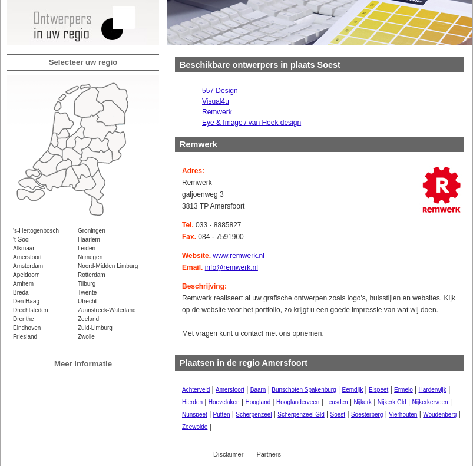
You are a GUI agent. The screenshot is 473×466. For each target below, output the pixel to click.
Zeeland (88, 319)
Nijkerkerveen (430, 402)
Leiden (86, 248)
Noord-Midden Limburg (108, 266)
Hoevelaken (224, 402)
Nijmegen (90, 257)
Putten (221, 414)
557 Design (220, 91)
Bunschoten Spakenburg (304, 389)
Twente (87, 292)
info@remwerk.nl (231, 267)
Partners (268, 454)
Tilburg (86, 283)
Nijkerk (362, 402)
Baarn (258, 389)
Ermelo (403, 389)
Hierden (192, 402)
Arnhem (23, 283)
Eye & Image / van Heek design (251, 122)
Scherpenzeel (254, 414)
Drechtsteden (30, 310)
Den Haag (26, 301)
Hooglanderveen (297, 402)
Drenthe (23, 319)
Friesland (25, 336)
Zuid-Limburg (95, 328)
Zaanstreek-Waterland (107, 310)
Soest (338, 414)
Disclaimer (228, 454)
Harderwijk (432, 389)
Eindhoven (27, 328)
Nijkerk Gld (392, 402)
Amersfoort (27, 257)
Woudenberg (440, 414)
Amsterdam (28, 266)
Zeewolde (194, 427)
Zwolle (86, 336)
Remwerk (217, 112)
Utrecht (87, 301)
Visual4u (215, 101)
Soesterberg (367, 414)
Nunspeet (194, 414)
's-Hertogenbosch (36, 230)
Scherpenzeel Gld (301, 414)
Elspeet (378, 389)
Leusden (336, 402)
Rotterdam (91, 275)
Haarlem (89, 239)
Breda (21, 292)
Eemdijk (352, 389)
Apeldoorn (26, 275)
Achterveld (196, 389)
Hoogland (257, 402)
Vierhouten (403, 414)
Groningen (91, 230)
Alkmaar (24, 248)
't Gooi (21, 239)
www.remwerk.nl (238, 256)
